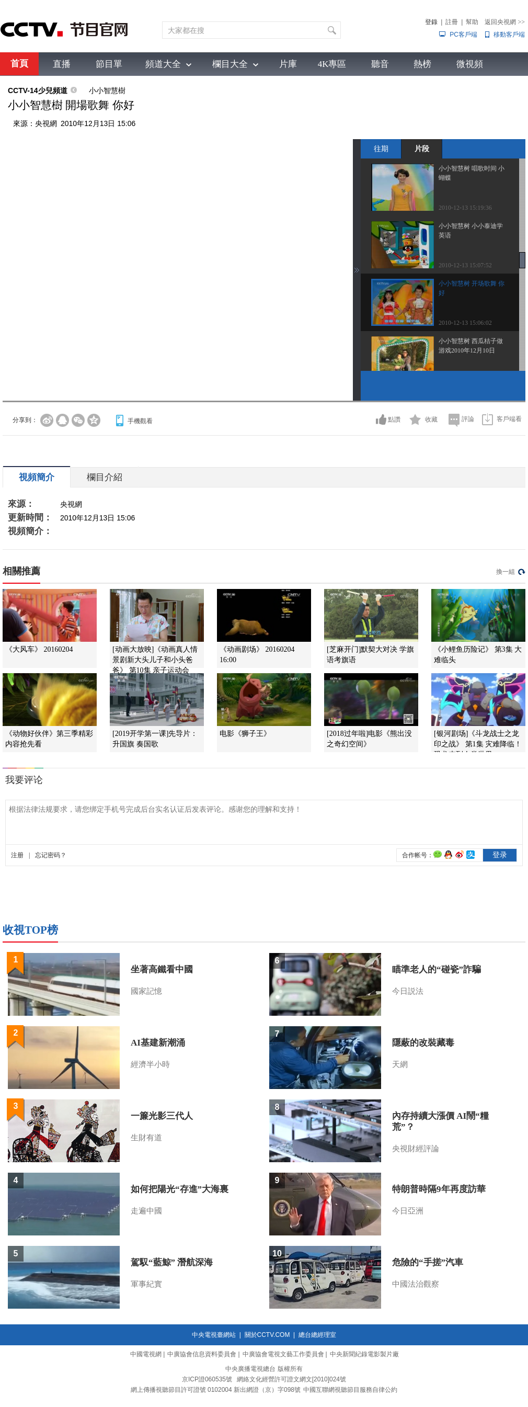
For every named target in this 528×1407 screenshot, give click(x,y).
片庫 (288, 64)
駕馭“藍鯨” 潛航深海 (172, 1262)
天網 (400, 1064)
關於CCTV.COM (267, 1334)
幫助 (472, 22)
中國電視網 (146, 1354)
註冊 (451, 22)
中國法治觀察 (415, 1284)
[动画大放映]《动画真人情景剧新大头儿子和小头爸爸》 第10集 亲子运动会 (155, 659)
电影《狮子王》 (245, 733)
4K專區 (332, 64)
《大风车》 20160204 (39, 649)
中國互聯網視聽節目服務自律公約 (350, 1389)
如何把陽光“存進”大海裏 (179, 1189)
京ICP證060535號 (207, 1379)
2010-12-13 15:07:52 (465, 265)
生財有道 (146, 1137)
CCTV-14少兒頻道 (37, 90)
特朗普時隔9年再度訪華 (439, 1189)
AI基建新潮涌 (158, 1043)
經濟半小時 (150, 1064)
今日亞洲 (407, 1211)
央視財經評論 (415, 1148)
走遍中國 (146, 1211)
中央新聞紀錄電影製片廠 (364, 1354)
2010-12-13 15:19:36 (465, 207)
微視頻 (469, 64)
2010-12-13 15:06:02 (465, 322)
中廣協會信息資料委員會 (201, 1354)
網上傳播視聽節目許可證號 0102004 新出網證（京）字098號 (216, 1389)
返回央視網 (505, 22)
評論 (468, 419)
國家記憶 (146, 991)
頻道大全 (163, 64)
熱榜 (422, 64)
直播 (62, 64)
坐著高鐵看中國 (162, 969)
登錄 (431, 22)
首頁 (19, 64)
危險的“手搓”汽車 (427, 1262)
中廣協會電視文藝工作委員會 (283, 1354)
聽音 (380, 64)
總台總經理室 (317, 1334)
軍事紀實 (146, 1284)
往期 (381, 148)
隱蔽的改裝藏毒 (423, 1043)
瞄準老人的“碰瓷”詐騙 (436, 969)
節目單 (109, 64)
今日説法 (407, 991)
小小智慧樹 (107, 90)
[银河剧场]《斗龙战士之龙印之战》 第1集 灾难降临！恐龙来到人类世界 (478, 744)
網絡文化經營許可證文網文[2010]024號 (291, 1379)
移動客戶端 (509, 34)
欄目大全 (230, 64)
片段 (422, 148)
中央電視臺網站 (214, 1334)
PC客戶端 (463, 34)
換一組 (505, 571)
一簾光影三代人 (162, 1116)
